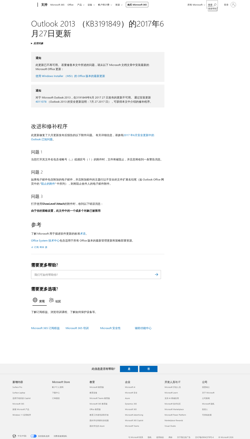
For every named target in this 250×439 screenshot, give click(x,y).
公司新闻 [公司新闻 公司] (206, 398)
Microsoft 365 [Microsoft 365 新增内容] (18, 403)
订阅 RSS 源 (40, 247)
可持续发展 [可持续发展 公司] (207, 415)
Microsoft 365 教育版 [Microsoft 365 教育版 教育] (98, 403)
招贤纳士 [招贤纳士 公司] (206, 387)
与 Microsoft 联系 (135, 437)
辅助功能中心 (143, 328)
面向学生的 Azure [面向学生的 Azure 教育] (97, 426)
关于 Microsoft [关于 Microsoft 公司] (208, 392)
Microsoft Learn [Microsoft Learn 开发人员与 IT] (171, 392)
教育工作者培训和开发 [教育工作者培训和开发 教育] (99, 415)
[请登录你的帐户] (230, 5)
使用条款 (160, 437)
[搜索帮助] (212, 4)
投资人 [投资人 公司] (205, 409)
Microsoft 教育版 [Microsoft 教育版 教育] (97, 387)
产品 (81, 4)
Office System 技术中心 (45, 240)
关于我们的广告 (183, 437)
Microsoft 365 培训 (77, 328)
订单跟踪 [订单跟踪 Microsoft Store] (56, 398)
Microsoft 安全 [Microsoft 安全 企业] (131, 392)
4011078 (41, 101)
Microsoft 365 (57, 4)
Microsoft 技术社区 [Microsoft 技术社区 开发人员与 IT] (173, 403)
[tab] (39, 301)
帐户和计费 (106, 4)
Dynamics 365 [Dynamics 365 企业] (131, 403)
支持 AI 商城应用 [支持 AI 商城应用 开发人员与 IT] (172, 398)
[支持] (43, 5)
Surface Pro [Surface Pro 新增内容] (17, 387)
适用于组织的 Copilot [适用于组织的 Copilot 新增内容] (21, 398)
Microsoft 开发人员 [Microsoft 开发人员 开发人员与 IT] (173, 387)
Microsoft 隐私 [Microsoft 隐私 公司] (208, 403)
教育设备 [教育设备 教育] (93, 392)
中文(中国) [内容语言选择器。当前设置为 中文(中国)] (22, 435)
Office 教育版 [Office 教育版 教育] (95, 409)
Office (71, 4)
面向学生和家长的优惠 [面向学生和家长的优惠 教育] (99, 420)
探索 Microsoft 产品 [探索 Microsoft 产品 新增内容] (20, 409)
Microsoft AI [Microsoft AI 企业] (130, 387)
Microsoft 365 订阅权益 (45, 328)
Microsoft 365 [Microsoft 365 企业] (131, 409)
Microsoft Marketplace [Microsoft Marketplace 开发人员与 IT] (174, 409)
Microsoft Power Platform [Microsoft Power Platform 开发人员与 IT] (175, 415)
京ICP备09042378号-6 (204, 437)
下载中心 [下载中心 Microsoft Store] (56, 392)
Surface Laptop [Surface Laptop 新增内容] (18, 392)
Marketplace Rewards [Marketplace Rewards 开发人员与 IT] (174, 420)
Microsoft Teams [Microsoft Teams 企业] (132, 426)
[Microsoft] (24, 5)
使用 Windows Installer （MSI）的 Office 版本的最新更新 (70, 76)
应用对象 (38, 43)
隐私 (150, 437)
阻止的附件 (48, 183)
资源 (121, 4)
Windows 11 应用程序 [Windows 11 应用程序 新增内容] (21, 415)
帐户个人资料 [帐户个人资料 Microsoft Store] (58, 387)
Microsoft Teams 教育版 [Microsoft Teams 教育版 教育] (100, 398)
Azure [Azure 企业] (127, 398)
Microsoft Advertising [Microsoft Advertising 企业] (134, 415)
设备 (92, 4)
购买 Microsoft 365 (140, 4)
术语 (83, 233)
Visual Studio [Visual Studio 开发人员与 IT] (170, 426)
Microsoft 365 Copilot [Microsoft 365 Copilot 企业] (134, 420)
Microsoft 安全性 (110, 328)
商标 (170, 437)
